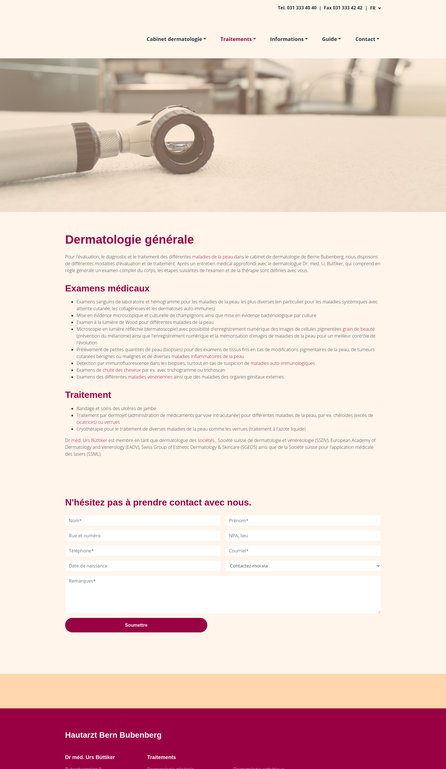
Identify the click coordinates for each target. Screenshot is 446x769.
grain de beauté (359, 329)
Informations (287, 39)
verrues (112, 422)
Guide (329, 39)
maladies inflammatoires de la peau (208, 356)
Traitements (236, 39)
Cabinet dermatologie (174, 39)
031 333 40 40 (302, 8)
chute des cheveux (122, 370)
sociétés (206, 440)
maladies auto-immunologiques (283, 363)
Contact (365, 39)
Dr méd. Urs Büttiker (86, 440)
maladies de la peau (212, 257)
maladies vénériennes (150, 377)
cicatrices (86, 422)
